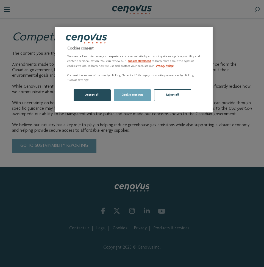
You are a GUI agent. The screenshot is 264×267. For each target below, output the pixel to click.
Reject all (172, 95)
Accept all (92, 95)
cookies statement (139, 61)
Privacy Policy (164, 66)
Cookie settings (132, 95)
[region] (134, 69)
